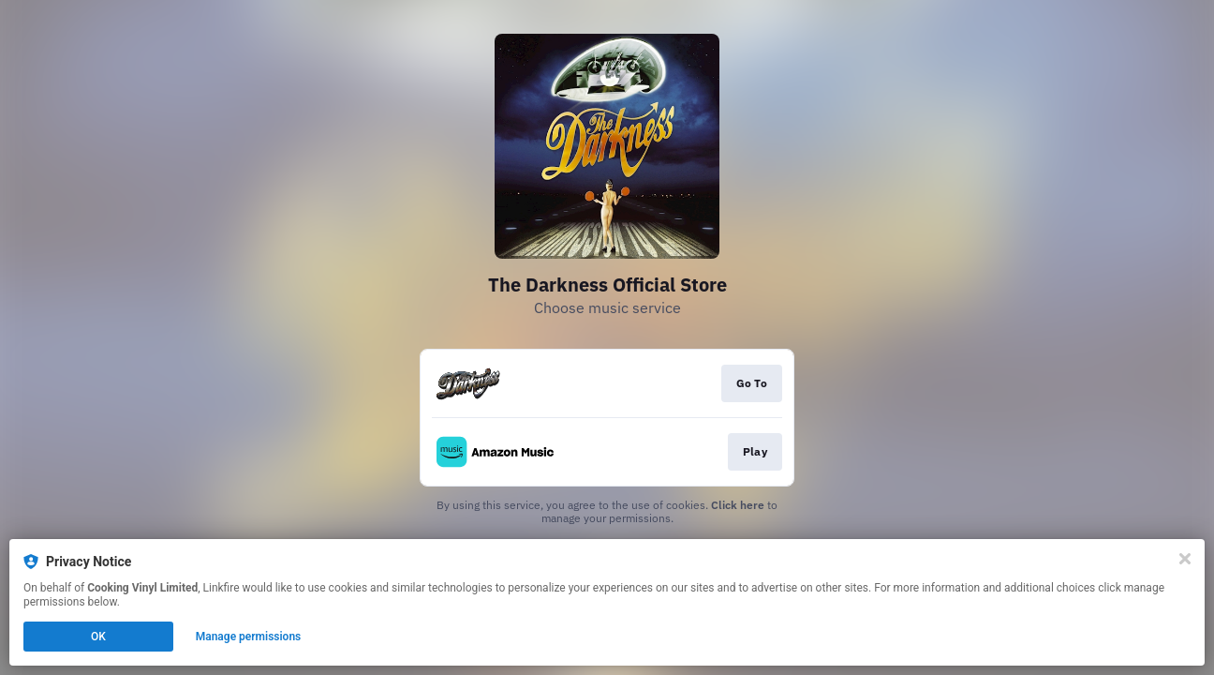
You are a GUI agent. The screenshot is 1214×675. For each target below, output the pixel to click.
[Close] (1185, 559)
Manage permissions (249, 636)
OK (98, 636)
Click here (737, 505)
